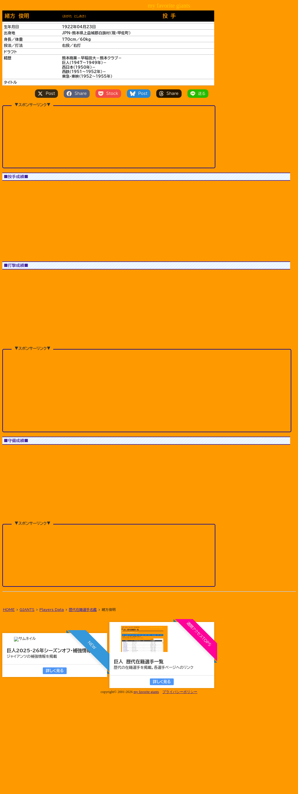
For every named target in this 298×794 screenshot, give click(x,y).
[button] (15, 226)
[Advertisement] (109, 136)
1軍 (10, 188)
